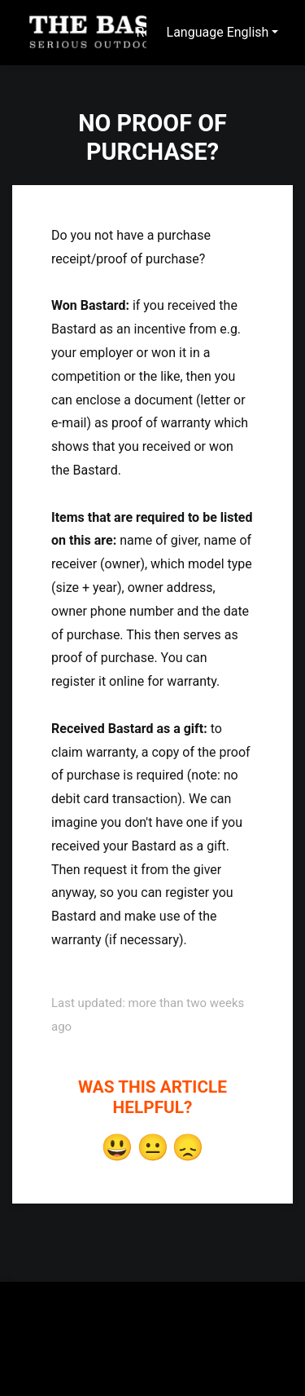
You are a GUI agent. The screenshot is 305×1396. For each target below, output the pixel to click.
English (248, 32)
